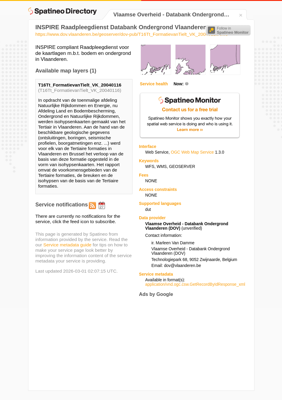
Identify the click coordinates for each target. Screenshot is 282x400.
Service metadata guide (67, 244)
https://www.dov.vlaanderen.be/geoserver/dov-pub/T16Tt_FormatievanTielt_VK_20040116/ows (131, 34)
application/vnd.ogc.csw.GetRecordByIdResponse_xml (195, 284)
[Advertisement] (189, 344)
